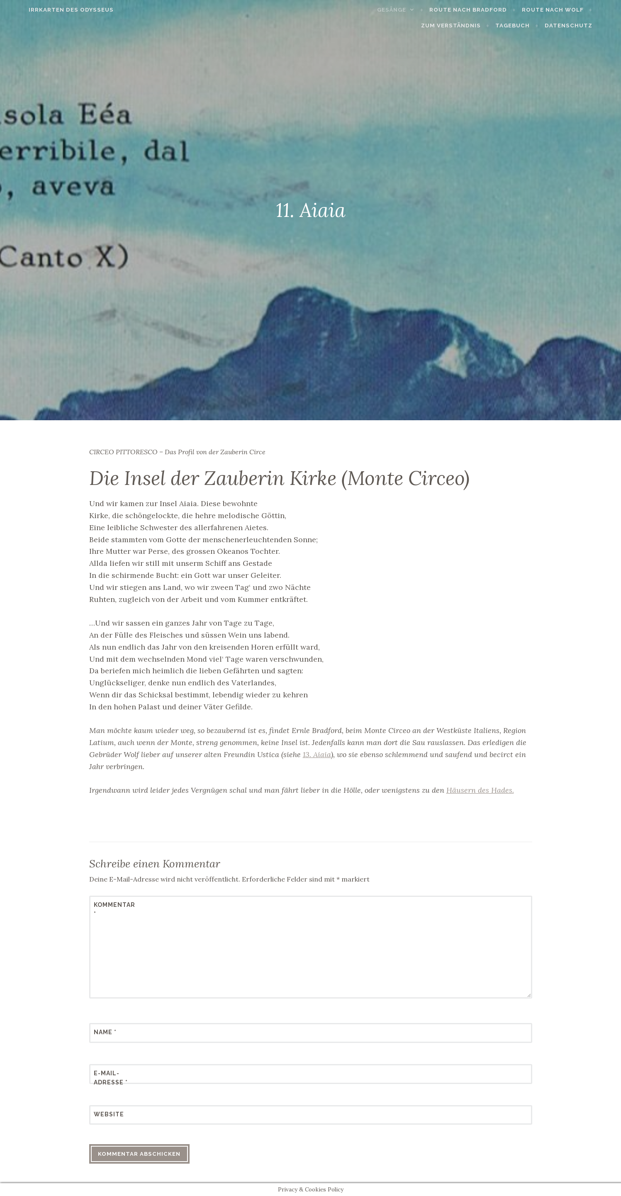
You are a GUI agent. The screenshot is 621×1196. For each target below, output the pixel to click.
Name (105, 1032)
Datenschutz (586, 25)
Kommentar (114, 909)
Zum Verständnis (572, 10)
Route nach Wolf (496, 10)
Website (109, 1114)
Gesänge (335, 10)
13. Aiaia (317, 754)
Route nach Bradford (412, 10)
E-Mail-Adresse (111, 1078)
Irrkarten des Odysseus (53, 10)
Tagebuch (531, 25)
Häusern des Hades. (480, 790)
